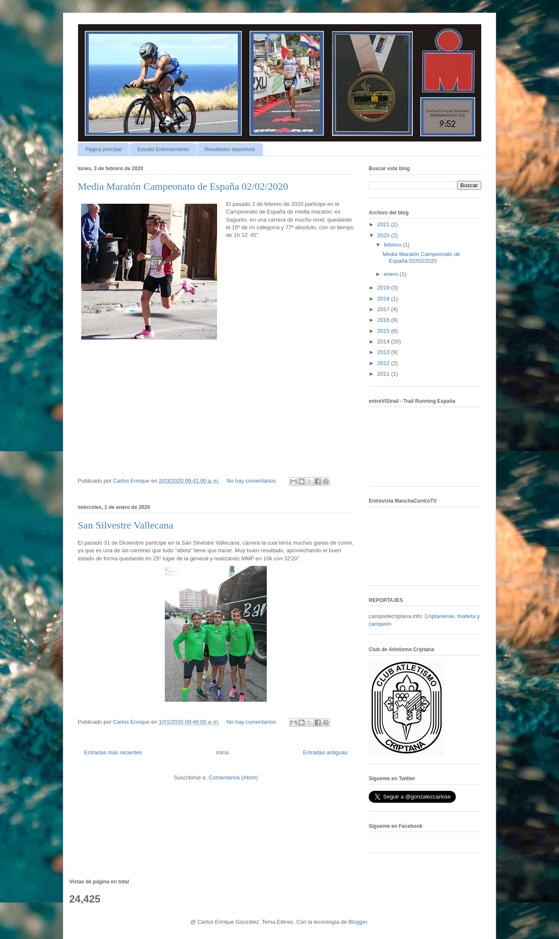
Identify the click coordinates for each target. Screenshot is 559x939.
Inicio (222, 752)
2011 (384, 374)
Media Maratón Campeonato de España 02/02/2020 (183, 186)
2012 (384, 363)
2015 (384, 331)
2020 (384, 235)
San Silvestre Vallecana (125, 525)
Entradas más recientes (113, 752)
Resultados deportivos (230, 149)
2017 (384, 309)
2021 (384, 224)
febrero (393, 245)
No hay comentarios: (252, 481)
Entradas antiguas (325, 752)
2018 (384, 298)
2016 (384, 320)
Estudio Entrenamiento (163, 149)
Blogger (357, 922)
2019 (384, 287)
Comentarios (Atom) (233, 777)
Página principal (103, 149)
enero (392, 274)
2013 (384, 352)
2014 (384, 341)
